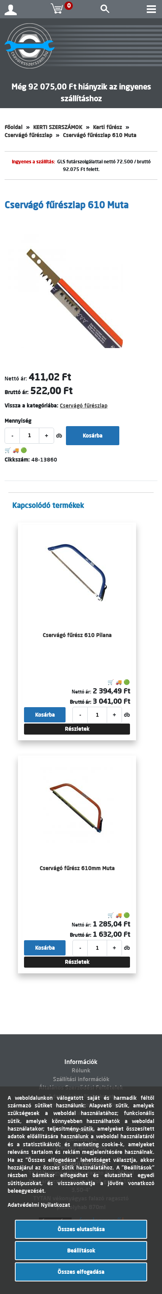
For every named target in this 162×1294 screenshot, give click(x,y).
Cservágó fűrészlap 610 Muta (99, 135)
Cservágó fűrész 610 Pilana (77, 635)
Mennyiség (18, 420)
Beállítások (81, 1250)
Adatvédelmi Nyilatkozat (39, 1204)
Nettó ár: (16, 378)
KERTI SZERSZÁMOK (57, 127)
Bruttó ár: (17, 392)
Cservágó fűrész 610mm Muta (77, 868)
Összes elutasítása (81, 1229)
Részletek (77, 728)
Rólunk (81, 1070)
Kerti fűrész (107, 127)
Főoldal (13, 127)
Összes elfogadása (81, 1271)
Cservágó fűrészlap (28, 135)
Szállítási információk (81, 1079)
